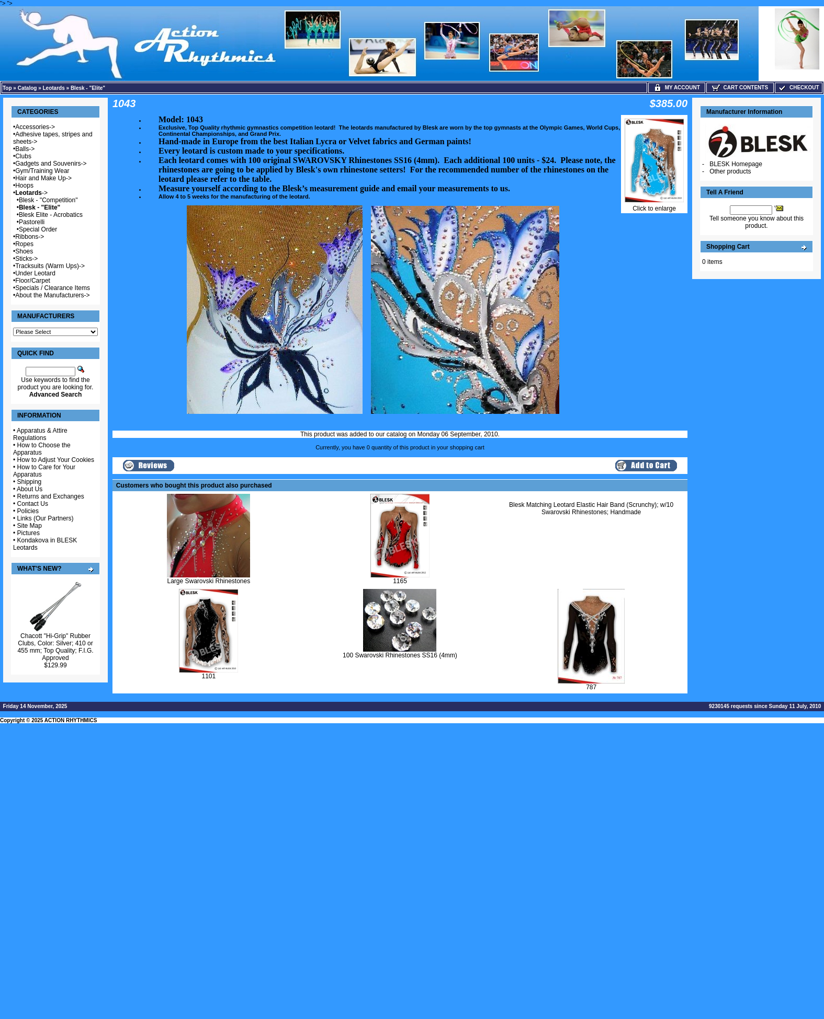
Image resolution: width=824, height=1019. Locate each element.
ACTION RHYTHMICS (70, 720)
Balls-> (25, 149)
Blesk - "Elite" (88, 88)
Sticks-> (26, 258)
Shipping (29, 481)
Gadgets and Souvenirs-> (50, 163)
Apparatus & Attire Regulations (40, 434)
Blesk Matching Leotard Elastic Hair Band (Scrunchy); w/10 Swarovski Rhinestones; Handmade (591, 508)
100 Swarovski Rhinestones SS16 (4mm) (400, 655)
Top (7, 88)
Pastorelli (31, 222)
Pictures (28, 533)
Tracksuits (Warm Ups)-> (50, 266)
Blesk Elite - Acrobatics (51, 214)
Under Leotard (35, 273)
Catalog (27, 88)
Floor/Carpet (32, 280)
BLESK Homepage (735, 164)
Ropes (24, 244)
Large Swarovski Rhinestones (208, 581)
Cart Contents (740, 87)
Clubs (23, 156)
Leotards (54, 88)
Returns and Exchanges (50, 496)
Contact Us (32, 503)
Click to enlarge (654, 205)
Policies (28, 511)
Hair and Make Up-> (43, 178)
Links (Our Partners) (45, 518)
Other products (730, 171)
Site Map (29, 525)
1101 (208, 676)
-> (31, 192)
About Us (29, 489)
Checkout (798, 87)
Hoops (24, 185)
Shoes (24, 251)
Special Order (38, 229)
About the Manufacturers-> (52, 295)
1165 (400, 581)
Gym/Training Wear (42, 171)
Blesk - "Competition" (48, 200)
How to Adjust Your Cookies (55, 460)
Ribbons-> (29, 236)
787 (591, 687)
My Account (676, 87)
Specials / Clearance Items (52, 288)
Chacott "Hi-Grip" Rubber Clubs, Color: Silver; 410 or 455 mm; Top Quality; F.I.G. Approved (55, 647)
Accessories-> (35, 127)
